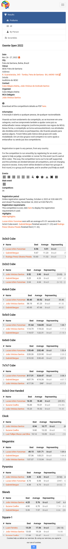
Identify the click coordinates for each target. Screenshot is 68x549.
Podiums (12, 20)
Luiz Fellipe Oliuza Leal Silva (18, 434)
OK (34, 547)
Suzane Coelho (12, 405)
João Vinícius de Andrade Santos (34, 86)
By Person (13, 32)
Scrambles (10, 37)
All (9, 26)
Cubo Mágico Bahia (10, 86)
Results (9, 14)
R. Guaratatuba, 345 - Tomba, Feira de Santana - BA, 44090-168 (30, 74)
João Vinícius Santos (11, 97)
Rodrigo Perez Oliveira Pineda (19, 257)
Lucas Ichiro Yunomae (12, 221)
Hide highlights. (9, 216)
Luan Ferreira (12, 528)
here (44, 106)
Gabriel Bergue (25, 224)
